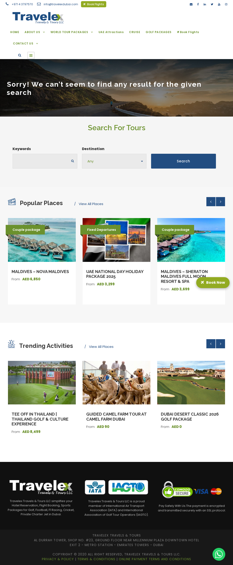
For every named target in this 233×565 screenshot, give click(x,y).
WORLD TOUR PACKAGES (69, 32)
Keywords (22, 148)
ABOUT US (32, 32)
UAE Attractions (111, 32)
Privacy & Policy (58, 559)
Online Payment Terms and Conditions (155, 559)
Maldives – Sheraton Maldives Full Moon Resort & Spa (184, 276)
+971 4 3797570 (22, 4)
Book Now (213, 282)
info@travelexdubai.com (61, 4)
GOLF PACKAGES (159, 32)
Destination (93, 148)
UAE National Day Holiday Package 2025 (114, 274)
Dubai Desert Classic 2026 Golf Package (190, 417)
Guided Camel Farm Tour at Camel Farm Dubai (116, 417)
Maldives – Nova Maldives (40, 271)
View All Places (91, 203)
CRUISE (134, 32)
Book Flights (93, 4)
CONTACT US (23, 43)
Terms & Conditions (96, 559)
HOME (14, 32)
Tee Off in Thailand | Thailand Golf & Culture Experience (40, 419)
